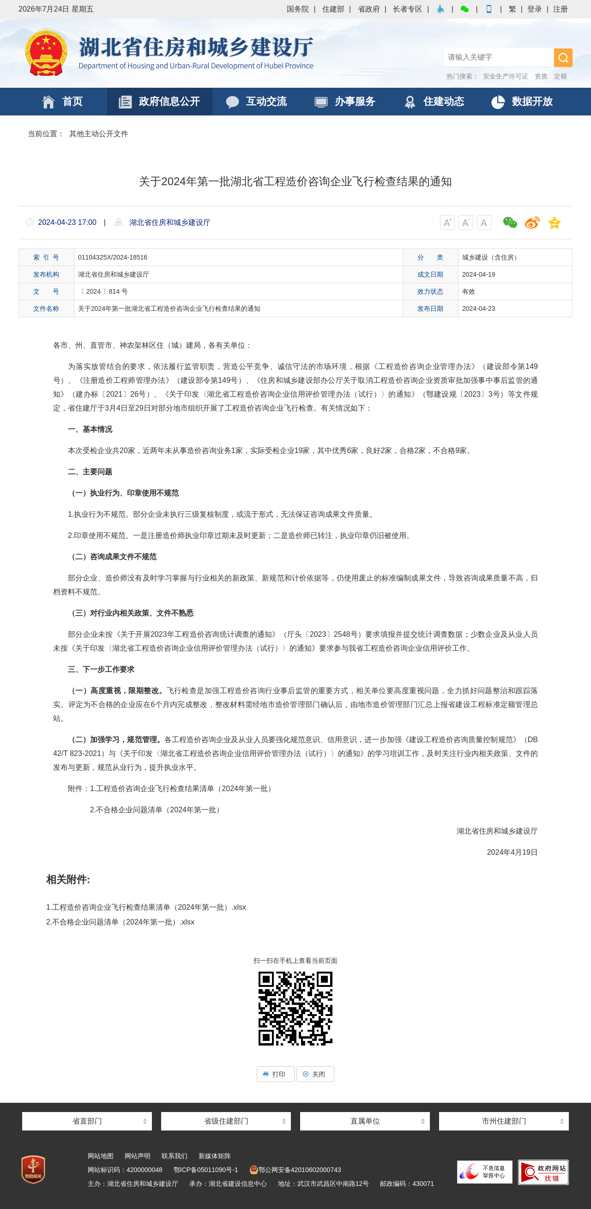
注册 (560, 9)
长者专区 (407, 9)
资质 (541, 76)
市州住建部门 (504, 1121)
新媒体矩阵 (215, 1156)
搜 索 (563, 57)
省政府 (369, 9)
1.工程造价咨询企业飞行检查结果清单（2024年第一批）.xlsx (146, 907)
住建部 (333, 9)
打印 (276, 1074)
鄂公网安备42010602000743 (295, 1169)
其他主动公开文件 (98, 134)
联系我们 (174, 1156)
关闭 (315, 1074)
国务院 (298, 9)
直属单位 (365, 1121)
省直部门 (87, 1121)
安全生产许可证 (505, 76)
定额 (560, 76)
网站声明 (138, 1156)
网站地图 (101, 1156)
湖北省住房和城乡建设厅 (170, 53)
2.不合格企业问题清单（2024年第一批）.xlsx (120, 922)
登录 (534, 9)
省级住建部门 (226, 1121)
